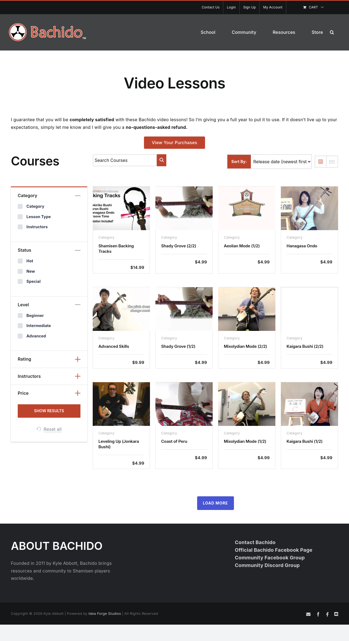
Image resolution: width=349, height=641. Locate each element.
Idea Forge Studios (105, 613)
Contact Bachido (255, 542)
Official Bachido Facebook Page (273, 550)
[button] (332, 32)
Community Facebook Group (270, 557)
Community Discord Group (267, 565)
